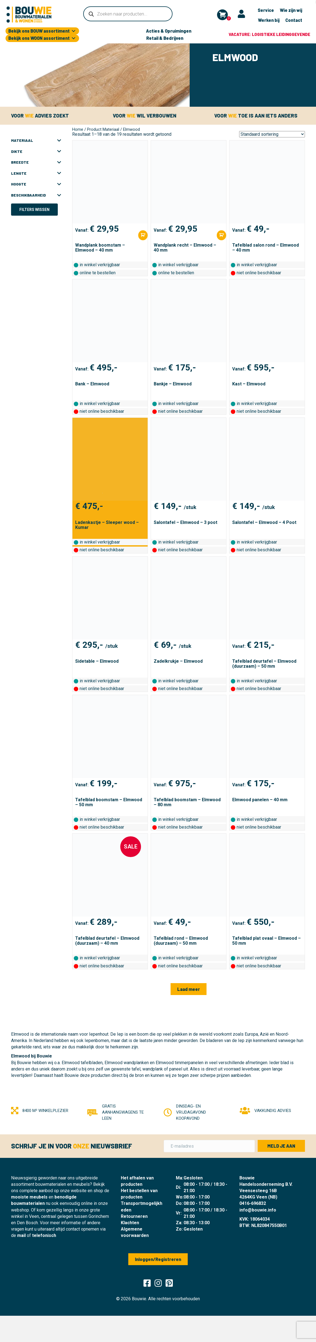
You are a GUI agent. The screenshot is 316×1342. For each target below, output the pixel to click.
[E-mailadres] (209, 1146)
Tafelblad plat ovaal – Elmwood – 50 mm (266, 941)
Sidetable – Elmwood (97, 661)
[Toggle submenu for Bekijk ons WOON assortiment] (73, 38)
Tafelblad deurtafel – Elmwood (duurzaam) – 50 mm (264, 664)
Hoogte (36, 184)
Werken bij (269, 20)
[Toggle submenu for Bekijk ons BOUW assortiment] (73, 31)
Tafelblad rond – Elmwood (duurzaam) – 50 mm (181, 941)
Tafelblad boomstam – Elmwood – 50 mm (108, 802)
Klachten (130, 1222)
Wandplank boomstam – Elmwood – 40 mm (100, 247)
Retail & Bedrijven (164, 38)
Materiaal (36, 140)
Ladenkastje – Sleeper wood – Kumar (107, 525)
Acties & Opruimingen (168, 30)
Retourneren (134, 1216)
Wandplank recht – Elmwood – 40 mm (185, 247)
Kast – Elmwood (248, 384)
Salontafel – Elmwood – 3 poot (185, 522)
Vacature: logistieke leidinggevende (269, 34)
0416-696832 (252, 1203)
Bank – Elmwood (92, 384)
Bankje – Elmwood (173, 384)
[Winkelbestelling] (272, 134)
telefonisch (44, 1235)
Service (266, 10)
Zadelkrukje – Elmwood (178, 661)
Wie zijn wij (291, 10)
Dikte (36, 151)
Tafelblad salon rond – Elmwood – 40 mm (265, 247)
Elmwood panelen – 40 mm (260, 799)
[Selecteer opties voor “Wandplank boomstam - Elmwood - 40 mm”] (143, 235)
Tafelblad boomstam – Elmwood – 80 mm (187, 802)
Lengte (36, 173)
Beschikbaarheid (36, 195)
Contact (293, 20)
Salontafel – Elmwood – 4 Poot (264, 522)
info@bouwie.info (257, 1210)
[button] (189, 989)
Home (77, 129)
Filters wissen (34, 209)
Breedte (36, 162)
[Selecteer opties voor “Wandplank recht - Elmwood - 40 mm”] (221, 235)
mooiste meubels (29, 1197)
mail (21, 1235)
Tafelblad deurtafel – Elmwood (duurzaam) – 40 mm (107, 941)
